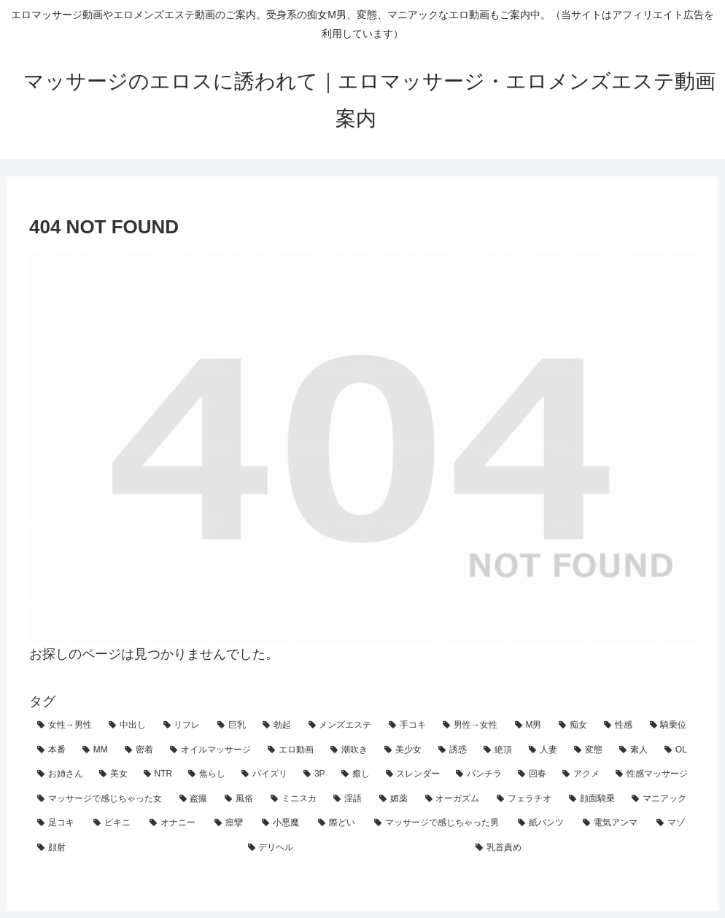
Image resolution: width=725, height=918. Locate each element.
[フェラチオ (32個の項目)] (524, 799)
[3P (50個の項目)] (314, 774)
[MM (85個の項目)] (95, 750)
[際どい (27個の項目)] (338, 823)
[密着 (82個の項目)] (139, 750)
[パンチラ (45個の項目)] (478, 774)
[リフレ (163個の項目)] (182, 725)
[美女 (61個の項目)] (113, 774)
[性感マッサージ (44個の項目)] (651, 774)
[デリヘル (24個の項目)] (354, 848)
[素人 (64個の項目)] (634, 750)
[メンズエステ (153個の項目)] (340, 725)
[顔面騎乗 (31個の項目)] (592, 799)
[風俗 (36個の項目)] (239, 799)
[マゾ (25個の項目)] (672, 823)
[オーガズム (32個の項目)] (453, 799)
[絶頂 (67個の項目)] (498, 750)
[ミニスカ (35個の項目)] (294, 799)
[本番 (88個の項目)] (52, 750)
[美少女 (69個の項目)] (403, 750)
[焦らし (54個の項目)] (207, 774)
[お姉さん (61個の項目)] (60, 774)
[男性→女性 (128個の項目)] (470, 725)
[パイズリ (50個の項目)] (264, 774)
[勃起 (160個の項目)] (277, 725)
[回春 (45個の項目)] (532, 774)
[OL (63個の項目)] (676, 750)
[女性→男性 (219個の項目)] (65, 725)
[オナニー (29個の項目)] (174, 823)
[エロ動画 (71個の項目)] (291, 750)
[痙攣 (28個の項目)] (230, 823)
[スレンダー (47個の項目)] (413, 774)
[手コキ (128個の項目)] (407, 725)
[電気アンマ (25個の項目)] (611, 823)
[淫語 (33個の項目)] (348, 799)
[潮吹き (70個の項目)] (349, 750)
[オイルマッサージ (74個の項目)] (210, 750)
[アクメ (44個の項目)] (581, 774)
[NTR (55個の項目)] (158, 774)
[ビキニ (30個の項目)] (113, 823)
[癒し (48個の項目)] (355, 774)
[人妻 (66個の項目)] (543, 750)
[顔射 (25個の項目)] (135, 848)
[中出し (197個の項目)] (127, 725)
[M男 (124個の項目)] (528, 725)
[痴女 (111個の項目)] (573, 725)
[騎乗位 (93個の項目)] (668, 725)
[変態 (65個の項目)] (588, 750)
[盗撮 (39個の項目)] (194, 799)
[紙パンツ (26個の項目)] (542, 823)
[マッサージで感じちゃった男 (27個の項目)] (438, 823)
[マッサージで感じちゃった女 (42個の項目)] (100, 799)
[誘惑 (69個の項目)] (453, 750)
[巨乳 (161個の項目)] (232, 725)
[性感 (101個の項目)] (618, 725)
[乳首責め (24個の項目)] (581, 848)
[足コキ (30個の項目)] (57, 823)
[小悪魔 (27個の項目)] (282, 823)
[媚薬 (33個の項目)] (394, 799)
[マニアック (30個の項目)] (659, 799)
